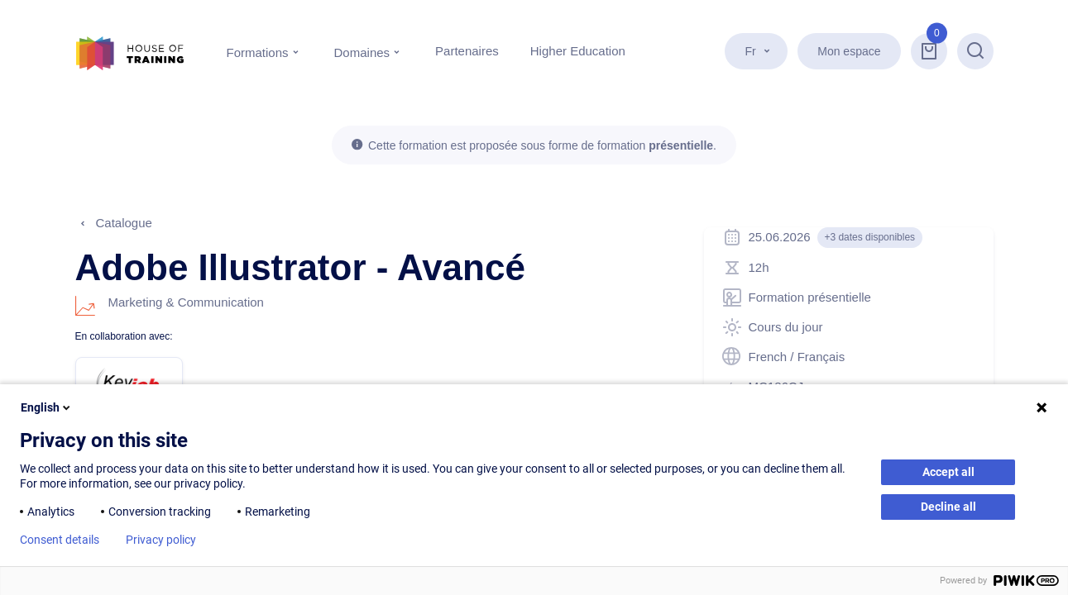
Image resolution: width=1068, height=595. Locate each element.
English (47, 407)
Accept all (948, 471)
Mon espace (848, 51)
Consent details (59, 539)
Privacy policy (161, 539)
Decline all (948, 506)
